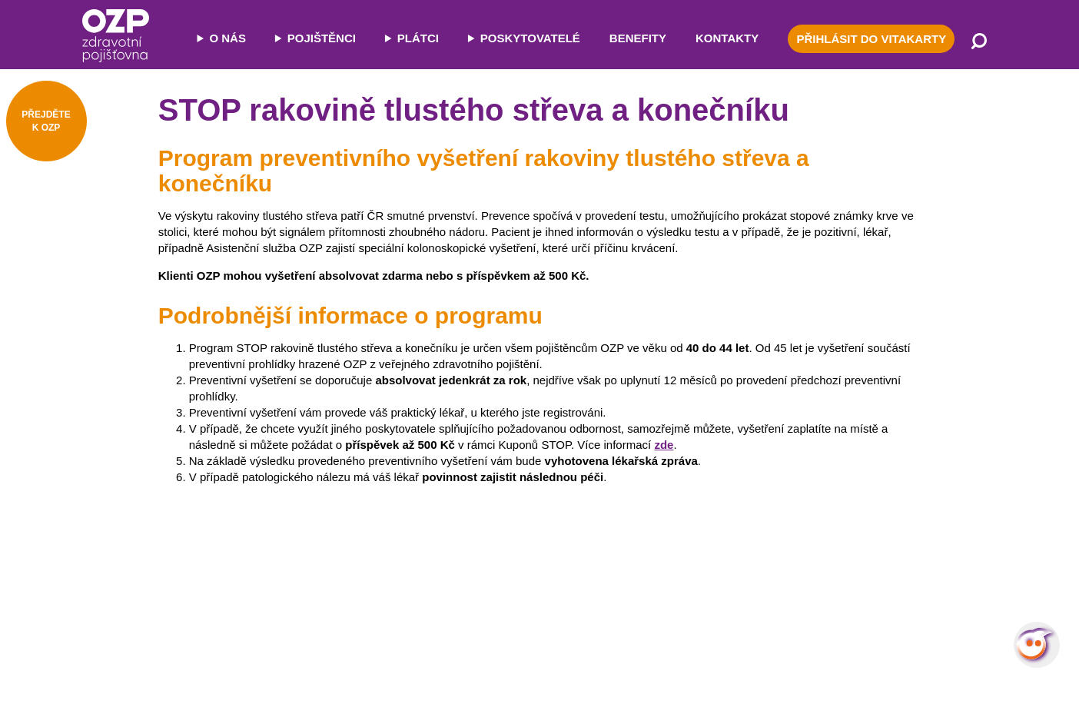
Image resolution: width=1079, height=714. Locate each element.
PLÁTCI (418, 38)
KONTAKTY (727, 38)
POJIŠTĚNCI (321, 38)
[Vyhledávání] (979, 42)
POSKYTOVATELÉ (530, 38)
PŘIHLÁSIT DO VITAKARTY (871, 38)
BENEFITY (637, 38)
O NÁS (227, 38)
